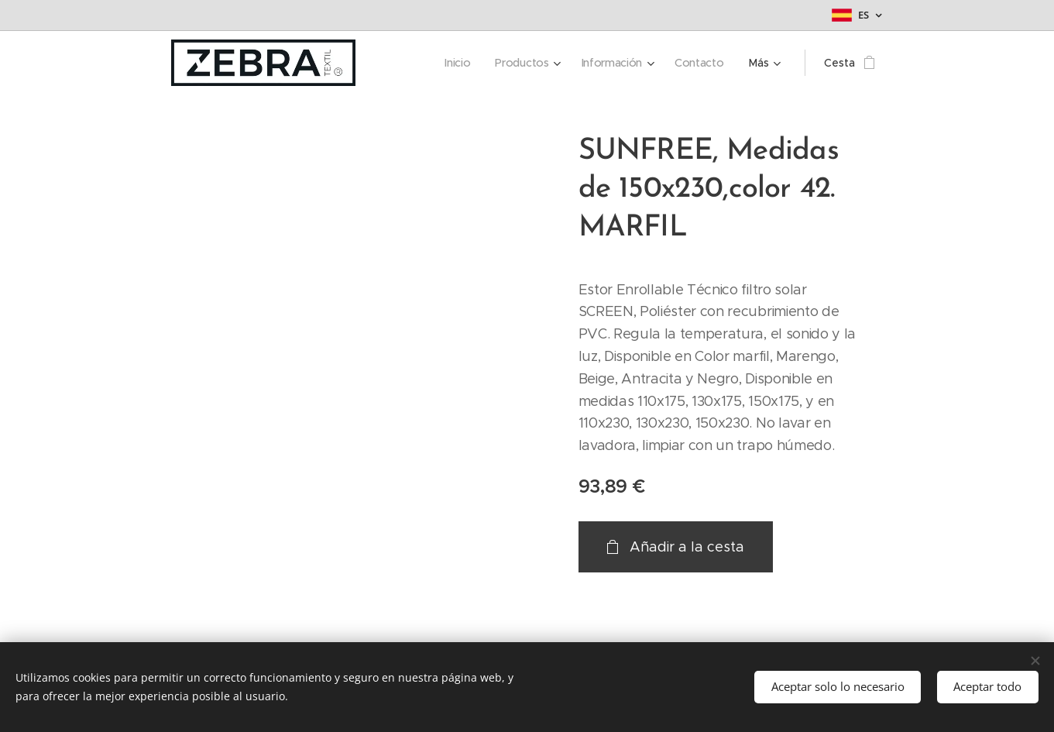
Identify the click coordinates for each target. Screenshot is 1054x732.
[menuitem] (459, 62)
